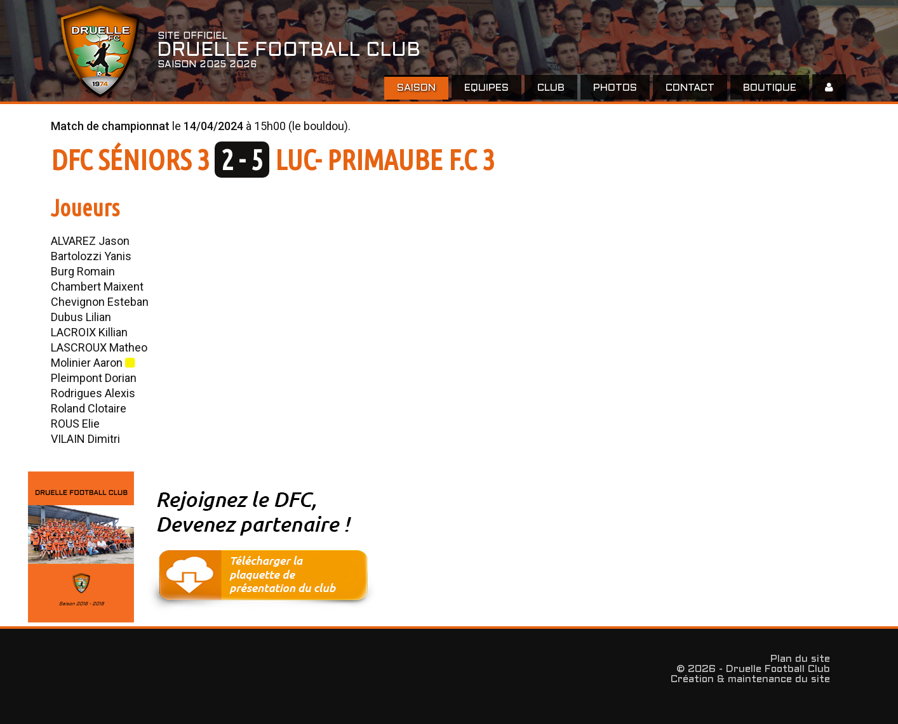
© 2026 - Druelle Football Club (753, 669)
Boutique (769, 88)
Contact (690, 88)
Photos (615, 88)
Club (551, 88)
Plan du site (800, 659)
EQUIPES (486, 88)
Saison (416, 88)
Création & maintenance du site (750, 679)
